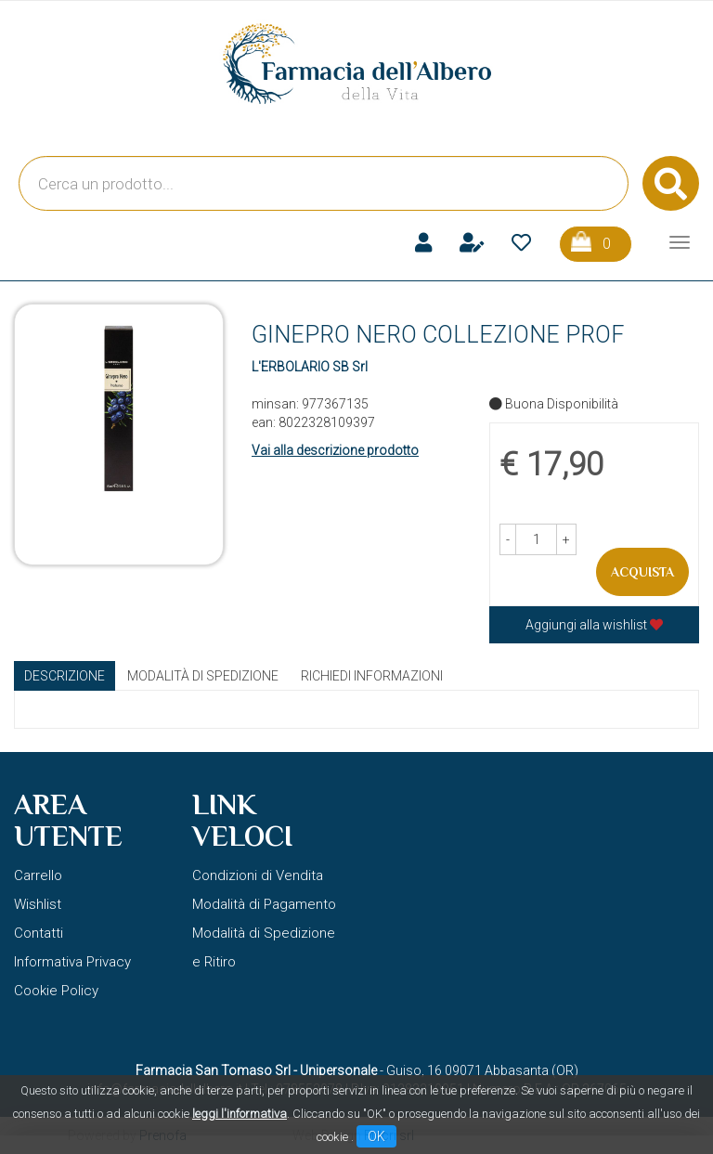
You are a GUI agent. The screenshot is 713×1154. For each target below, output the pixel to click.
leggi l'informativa (239, 1114)
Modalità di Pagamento (264, 904)
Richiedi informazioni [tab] (372, 675)
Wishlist (37, 904)
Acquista (642, 571)
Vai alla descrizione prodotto (335, 450)
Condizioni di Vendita (257, 875)
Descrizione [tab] (64, 675)
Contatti (38, 933)
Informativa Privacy (72, 961)
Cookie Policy (56, 990)
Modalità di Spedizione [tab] (203, 675)
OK (376, 1136)
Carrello (38, 875)
